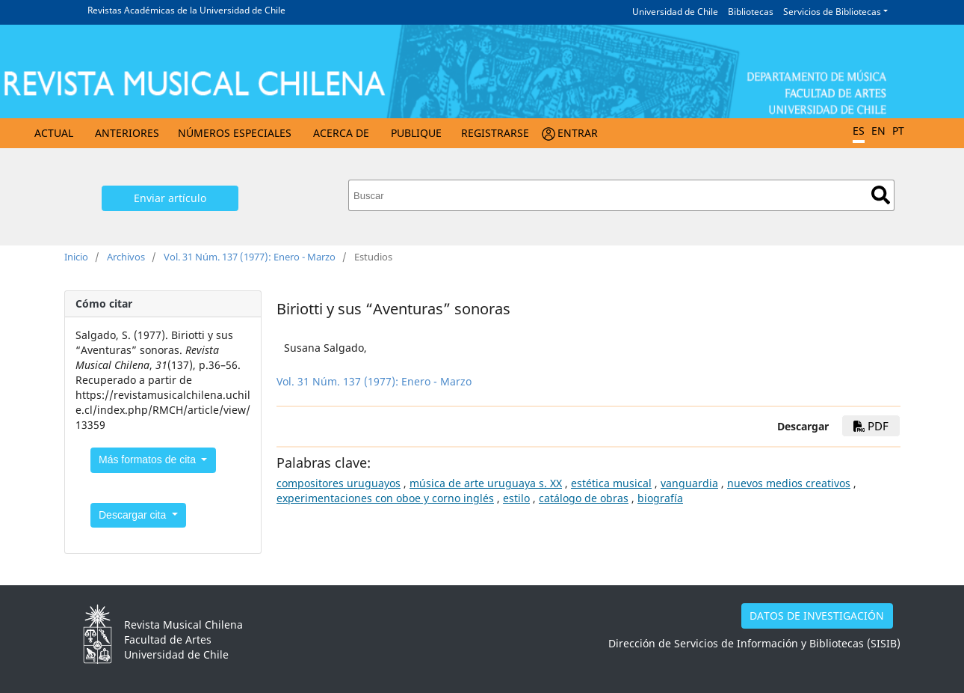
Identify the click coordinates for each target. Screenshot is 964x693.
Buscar (880, 195)
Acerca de (341, 133)
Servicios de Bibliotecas (832, 11)
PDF (871, 425)
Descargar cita (134, 515)
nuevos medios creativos (788, 483)
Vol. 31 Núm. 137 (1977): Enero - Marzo (250, 256)
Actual (53, 133)
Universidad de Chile (675, 11)
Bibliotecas (750, 11)
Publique (416, 133)
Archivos (126, 256)
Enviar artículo (170, 198)
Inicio (76, 256)
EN (878, 130)
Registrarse (495, 133)
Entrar (577, 133)
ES (859, 130)
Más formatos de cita (149, 459)
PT (898, 130)
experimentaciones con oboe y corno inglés (385, 498)
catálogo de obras (583, 498)
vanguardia (689, 483)
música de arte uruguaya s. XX (486, 483)
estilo (516, 498)
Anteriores (127, 133)
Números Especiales (234, 133)
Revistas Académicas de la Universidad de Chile (186, 10)
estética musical (611, 483)
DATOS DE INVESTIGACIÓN (817, 615)
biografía (660, 498)
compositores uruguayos (338, 483)
